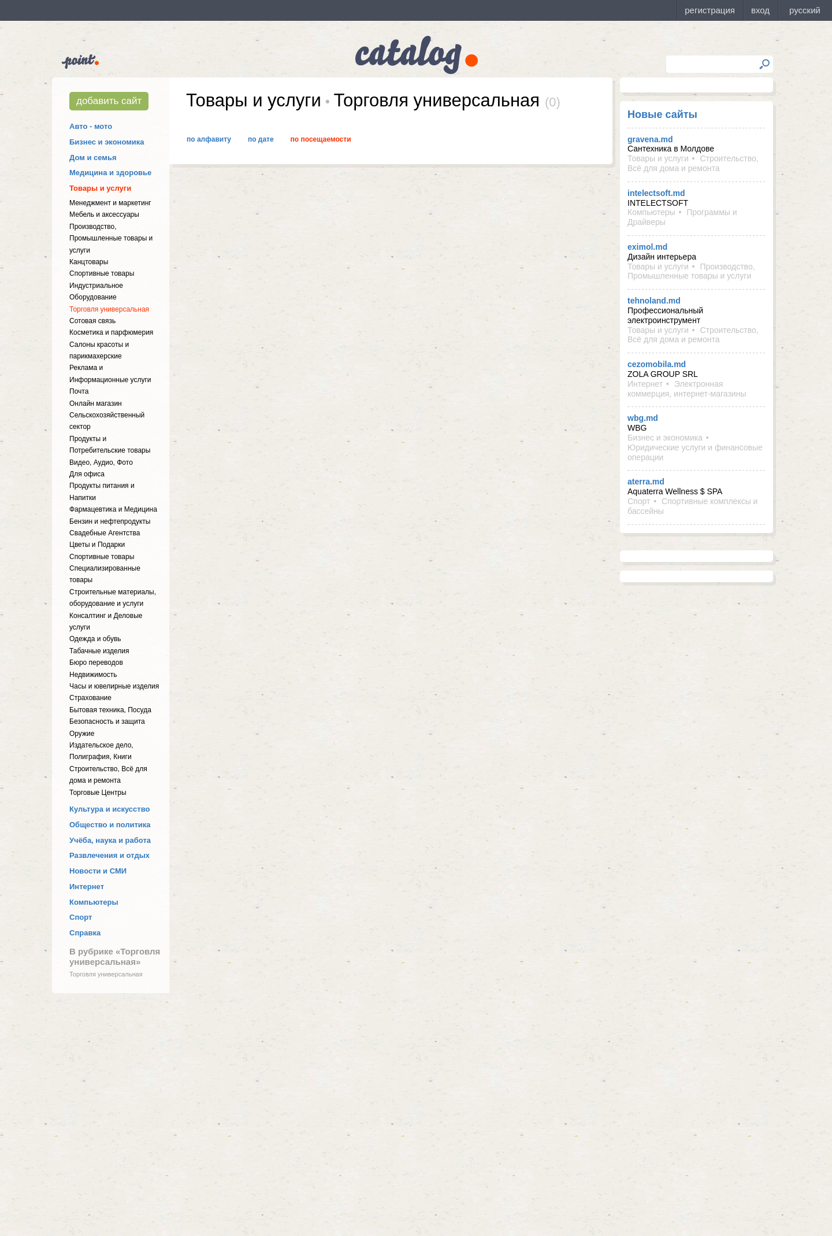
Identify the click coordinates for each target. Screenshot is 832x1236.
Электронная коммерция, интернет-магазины (686, 388)
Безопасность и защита (107, 721)
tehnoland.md (654, 300)
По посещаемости (321, 139)
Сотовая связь (92, 321)
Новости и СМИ (98, 871)
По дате (261, 139)
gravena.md (650, 139)
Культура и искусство (109, 809)
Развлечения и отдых (109, 855)
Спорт (80, 917)
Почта (78, 391)
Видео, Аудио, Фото (101, 462)
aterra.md (645, 481)
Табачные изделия (99, 651)
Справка (85, 932)
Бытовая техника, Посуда (110, 710)
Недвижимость (93, 675)
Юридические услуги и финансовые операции (695, 452)
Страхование (90, 698)
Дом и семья (93, 157)
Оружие (81, 734)
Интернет (86, 886)
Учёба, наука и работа (110, 840)
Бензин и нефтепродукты (109, 521)
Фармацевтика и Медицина (113, 509)
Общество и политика (110, 824)
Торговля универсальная (109, 309)
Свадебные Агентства (104, 533)
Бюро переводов (96, 662)
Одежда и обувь (95, 639)
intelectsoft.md (656, 193)
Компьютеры (93, 902)
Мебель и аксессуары (104, 214)
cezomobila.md (656, 364)
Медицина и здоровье (110, 172)
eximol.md (647, 246)
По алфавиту (209, 139)
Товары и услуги (100, 188)
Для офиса (87, 474)
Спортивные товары (101, 273)
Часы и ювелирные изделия (114, 686)
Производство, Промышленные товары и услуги (111, 238)
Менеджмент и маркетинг (110, 203)
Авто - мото (90, 126)
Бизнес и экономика (106, 142)
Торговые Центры (98, 793)
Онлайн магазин (95, 403)
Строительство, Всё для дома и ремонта (693, 163)
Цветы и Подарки (97, 545)
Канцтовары (88, 262)
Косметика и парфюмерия (111, 332)
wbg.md (642, 418)
